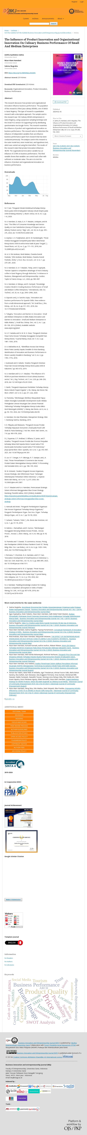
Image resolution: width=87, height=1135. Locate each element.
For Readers (9, 958)
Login (82, 2)
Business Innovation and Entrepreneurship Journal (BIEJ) (38, 1043)
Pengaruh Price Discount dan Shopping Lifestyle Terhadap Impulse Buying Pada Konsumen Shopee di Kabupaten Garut (44, 655)
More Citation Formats (63, 136)
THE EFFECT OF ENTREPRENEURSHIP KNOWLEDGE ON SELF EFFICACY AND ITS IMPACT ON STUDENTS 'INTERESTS (44, 637)
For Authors (8, 961)
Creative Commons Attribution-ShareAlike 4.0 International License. (37, 1057)
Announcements (48, 18)
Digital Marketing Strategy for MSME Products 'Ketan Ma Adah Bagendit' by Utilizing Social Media (44, 680)
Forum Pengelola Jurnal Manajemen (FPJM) (60, 1045)
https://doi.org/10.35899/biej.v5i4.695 (21, 73)
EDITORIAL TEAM (19, 711)
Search (53, 23)
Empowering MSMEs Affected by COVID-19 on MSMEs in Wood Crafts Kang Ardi (44, 689)
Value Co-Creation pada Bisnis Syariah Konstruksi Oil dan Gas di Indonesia (49, 623)
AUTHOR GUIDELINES (19, 729)
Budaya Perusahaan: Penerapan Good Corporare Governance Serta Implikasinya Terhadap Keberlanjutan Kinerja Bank (44, 616)
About (60, 18)
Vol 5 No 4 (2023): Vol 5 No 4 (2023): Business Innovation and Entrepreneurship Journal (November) (38, 33)
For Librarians (9, 965)
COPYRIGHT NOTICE (19, 744)
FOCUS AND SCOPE (19, 722)
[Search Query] (39, 24)
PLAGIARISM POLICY (19, 740)
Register (74, 2)
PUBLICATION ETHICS (19, 733)
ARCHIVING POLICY (19, 751)
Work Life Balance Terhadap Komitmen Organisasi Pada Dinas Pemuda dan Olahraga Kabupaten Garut (42, 646)
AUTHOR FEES (19, 747)
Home (7, 31)
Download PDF (61, 102)
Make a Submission (13, 900)
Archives (35, 18)
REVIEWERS (19, 715)
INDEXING (19, 719)
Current (26, 18)
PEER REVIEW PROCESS (19, 726)
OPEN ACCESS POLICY (19, 737)
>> (13, 699)
